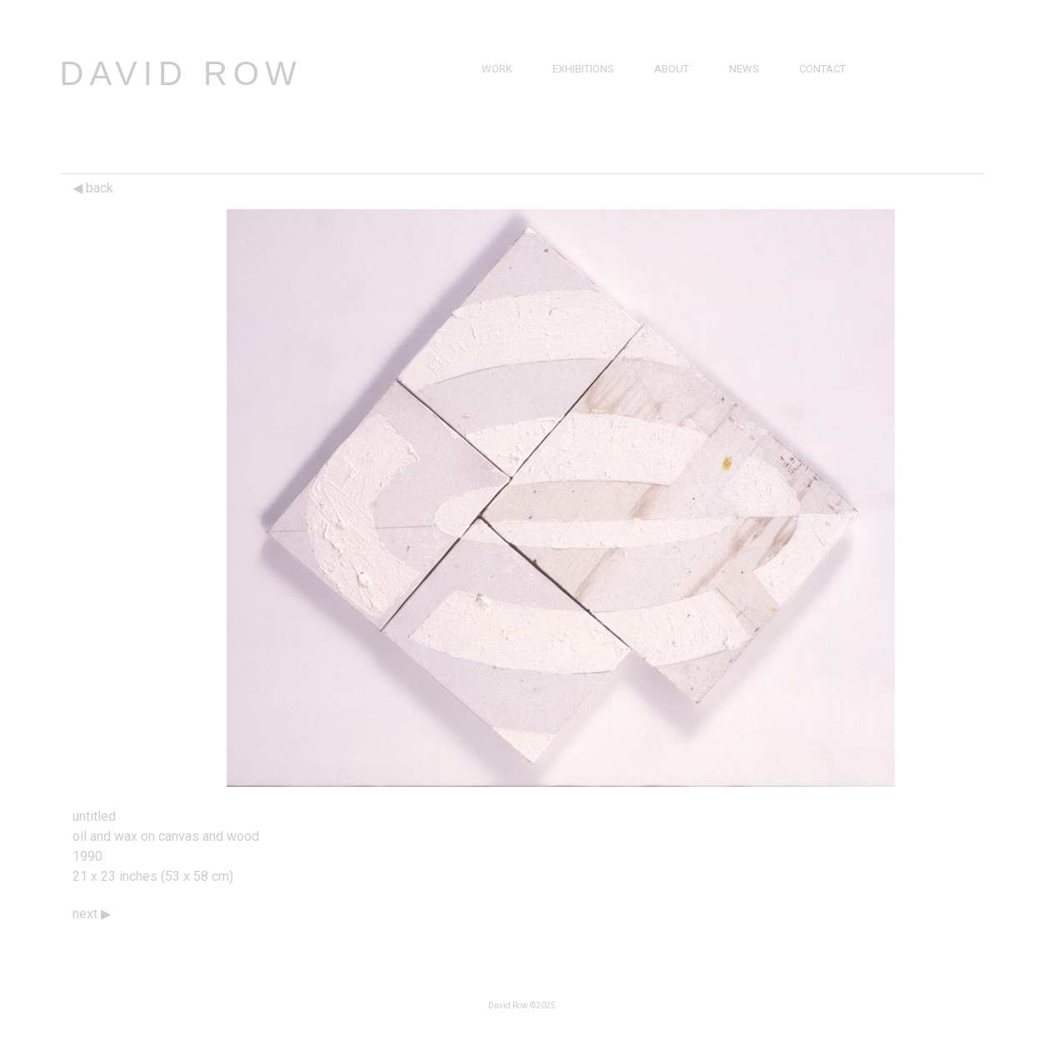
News (744, 68)
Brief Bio (677, 88)
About (671, 68)
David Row (181, 73)
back (92, 188)
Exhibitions (583, 68)
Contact (822, 68)
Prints (499, 126)
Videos (747, 107)
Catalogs (755, 126)
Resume (675, 107)
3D (488, 145)
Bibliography (690, 126)
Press (745, 88)
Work (497, 68)
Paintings (508, 88)
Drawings (509, 107)
